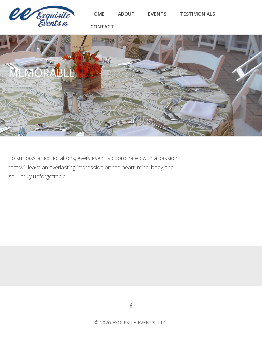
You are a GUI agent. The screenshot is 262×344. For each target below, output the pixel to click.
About (126, 14)
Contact (102, 26)
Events (157, 14)
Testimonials (197, 14)
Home (97, 14)
